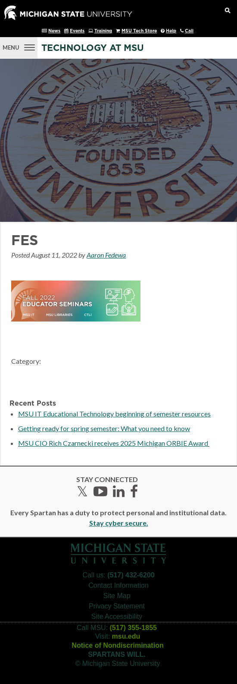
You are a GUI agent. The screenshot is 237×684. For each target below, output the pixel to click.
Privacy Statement (117, 606)
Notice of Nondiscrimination (117, 645)
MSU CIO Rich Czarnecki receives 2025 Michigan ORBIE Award (113, 443)
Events (77, 31)
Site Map (116, 595)
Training (103, 31)
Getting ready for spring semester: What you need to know (104, 428)
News (54, 31)
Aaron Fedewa (106, 255)
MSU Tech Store (139, 31)
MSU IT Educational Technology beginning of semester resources (114, 414)
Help (171, 31)
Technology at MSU (92, 48)
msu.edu (126, 636)
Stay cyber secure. (118, 523)
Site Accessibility (116, 616)
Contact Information (118, 585)
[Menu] (19, 46)
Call (189, 31)
